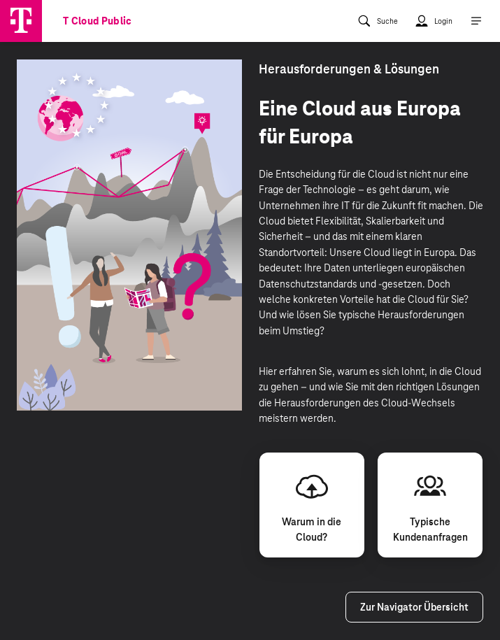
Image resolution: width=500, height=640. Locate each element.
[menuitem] (377, 21)
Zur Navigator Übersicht (414, 607)
